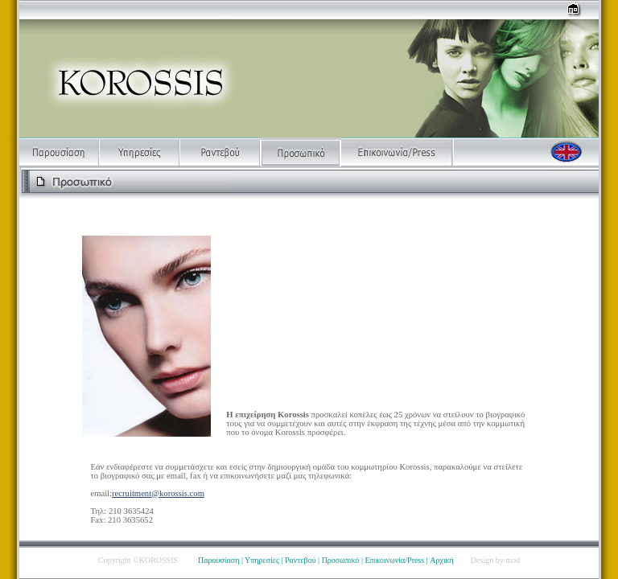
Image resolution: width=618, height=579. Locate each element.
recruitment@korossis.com (158, 493)
